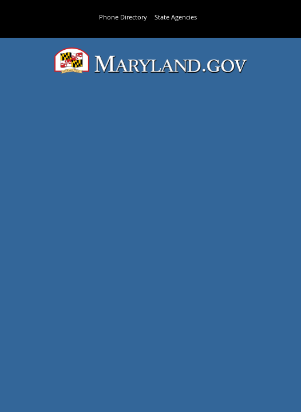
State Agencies (176, 17)
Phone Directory (123, 17)
